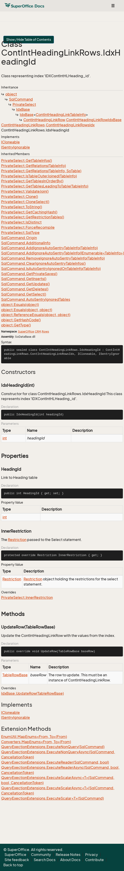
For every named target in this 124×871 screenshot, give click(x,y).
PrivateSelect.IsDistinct (21, 222)
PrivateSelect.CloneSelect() (25, 201)
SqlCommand (21, 99)
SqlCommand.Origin (19, 237)
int (4, 438)
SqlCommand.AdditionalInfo (25, 243)
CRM (38, 331)
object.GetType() (16, 325)
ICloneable (10, 142)
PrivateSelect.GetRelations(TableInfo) (33, 165)
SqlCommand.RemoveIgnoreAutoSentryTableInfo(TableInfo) (53, 258)
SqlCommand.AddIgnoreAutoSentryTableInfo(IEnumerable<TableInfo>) (62, 253)
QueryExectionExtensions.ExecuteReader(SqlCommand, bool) (55, 762)
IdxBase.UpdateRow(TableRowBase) (32, 693)
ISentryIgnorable (15, 147)
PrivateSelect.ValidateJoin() (25, 191)
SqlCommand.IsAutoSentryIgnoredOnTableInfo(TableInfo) (51, 268)
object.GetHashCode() (21, 320)
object (11, 94)
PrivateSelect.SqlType (20, 232)
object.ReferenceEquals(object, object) (35, 314)
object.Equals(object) (20, 304)
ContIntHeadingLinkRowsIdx (70, 125)
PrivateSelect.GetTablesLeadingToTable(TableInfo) (44, 186)
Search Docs (44, 859)
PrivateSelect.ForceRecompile (28, 227)
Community (41, 854)
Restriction (17, 539)
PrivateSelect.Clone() (19, 196)
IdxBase (23, 109)
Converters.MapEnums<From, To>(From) (36, 742)
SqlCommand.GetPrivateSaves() (29, 273)
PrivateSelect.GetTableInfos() (26, 160)
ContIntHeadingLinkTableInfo (61, 114)
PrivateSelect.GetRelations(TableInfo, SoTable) (41, 171)
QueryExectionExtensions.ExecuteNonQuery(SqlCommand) (52, 746)
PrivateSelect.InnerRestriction (27, 597)
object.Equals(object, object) (26, 310)
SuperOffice (26, 331)
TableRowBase (15, 675)
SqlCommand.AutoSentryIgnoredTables (35, 299)
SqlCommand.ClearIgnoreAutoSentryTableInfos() (43, 263)
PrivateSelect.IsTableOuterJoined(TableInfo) (39, 176)
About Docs (70, 859)
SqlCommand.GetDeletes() (24, 289)
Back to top (13, 865)
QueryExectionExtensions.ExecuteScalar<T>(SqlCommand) (52, 798)
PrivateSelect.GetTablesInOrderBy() (32, 181)
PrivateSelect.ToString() (21, 207)
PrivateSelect (24, 104)
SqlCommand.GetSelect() (23, 294)
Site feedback (16, 859)
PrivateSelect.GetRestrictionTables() (32, 217)
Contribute (94, 859)
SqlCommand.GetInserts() (23, 278)
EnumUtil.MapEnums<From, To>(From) (34, 736)
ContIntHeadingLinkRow (44, 120)
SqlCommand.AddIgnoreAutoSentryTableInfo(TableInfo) (49, 248)
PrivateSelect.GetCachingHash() (29, 212)
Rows (45, 331)
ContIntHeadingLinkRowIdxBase (94, 120)
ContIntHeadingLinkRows (23, 125)
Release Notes (68, 854)
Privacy (91, 854)
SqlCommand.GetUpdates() (25, 284)
